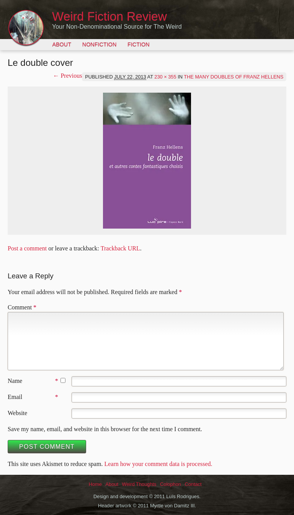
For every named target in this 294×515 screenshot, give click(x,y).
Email (15, 397)
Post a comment (27, 248)
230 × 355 (165, 77)
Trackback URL (120, 248)
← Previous (67, 75)
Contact (193, 484)
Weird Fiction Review (109, 16)
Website (17, 413)
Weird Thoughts (139, 484)
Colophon (170, 484)
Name (15, 381)
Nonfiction (99, 44)
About (61, 44)
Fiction (138, 44)
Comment (22, 307)
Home (95, 484)
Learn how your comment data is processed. (158, 464)
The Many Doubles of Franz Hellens (233, 77)
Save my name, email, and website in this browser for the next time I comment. (105, 429)
